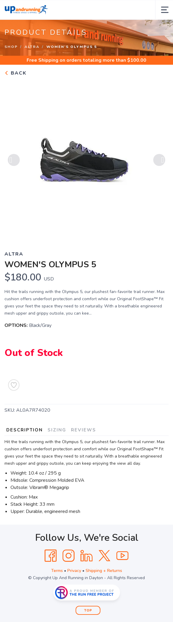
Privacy (74, 570)
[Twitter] (104, 556)
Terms (57, 570)
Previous (14, 161)
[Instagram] (69, 556)
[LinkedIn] (86, 556)
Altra (32, 46)
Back (15, 73)
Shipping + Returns (104, 570)
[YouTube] (122, 556)
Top (88, 610)
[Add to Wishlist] (13, 385)
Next (159, 161)
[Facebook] (51, 556)
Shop (11, 46)
